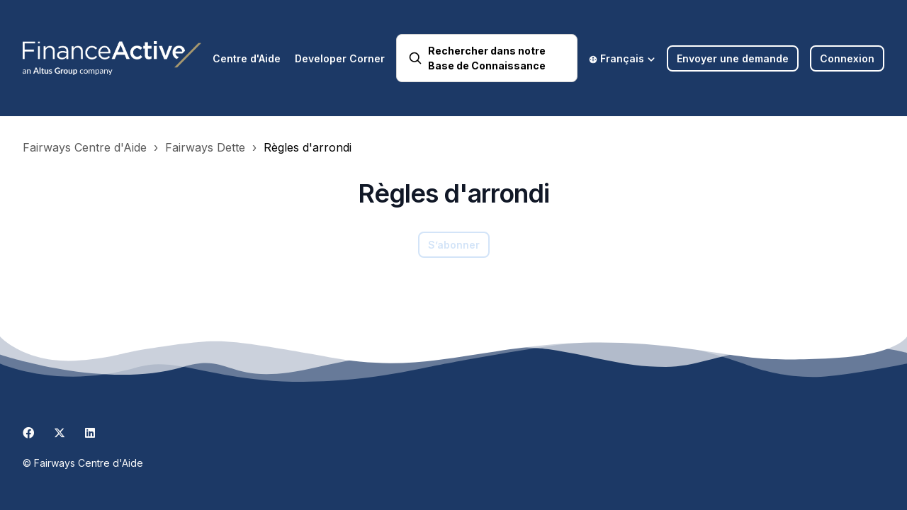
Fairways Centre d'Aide (85, 147)
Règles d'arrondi (307, 147)
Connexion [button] (847, 58)
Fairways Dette (205, 147)
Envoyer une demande (733, 58)
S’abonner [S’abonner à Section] (454, 245)
